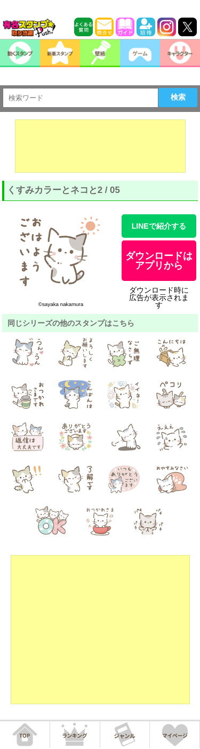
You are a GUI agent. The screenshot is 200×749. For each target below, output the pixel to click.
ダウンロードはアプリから (159, 261)
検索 (178, 97)
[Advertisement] (100, 146)
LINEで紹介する (159, 226)
